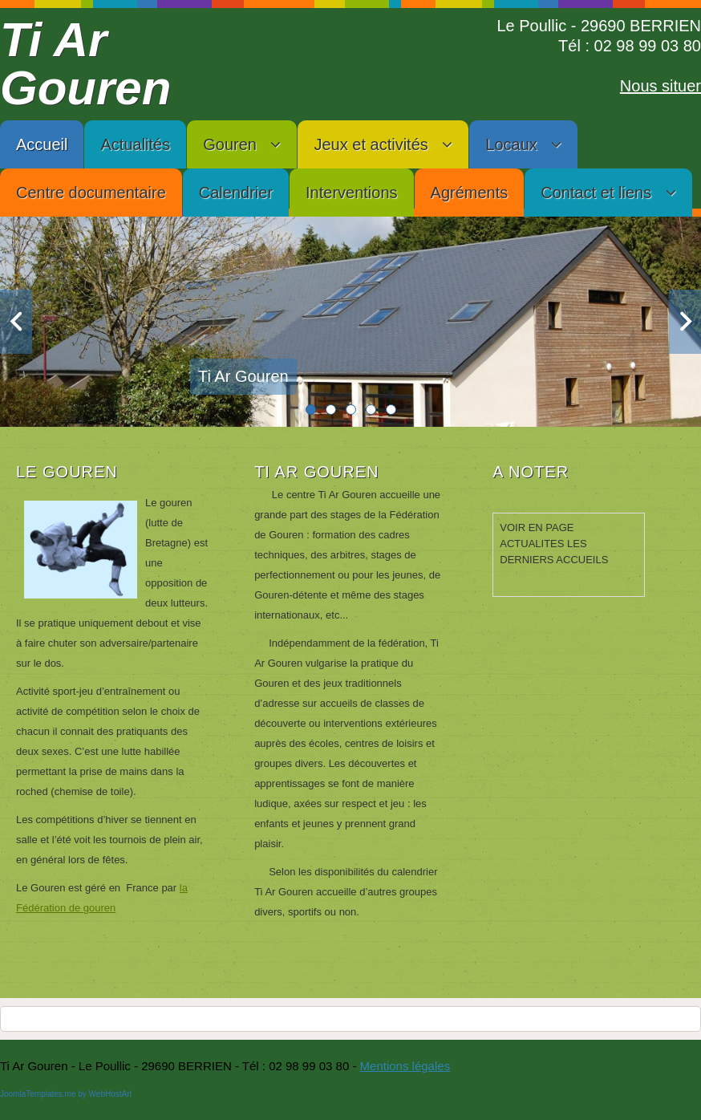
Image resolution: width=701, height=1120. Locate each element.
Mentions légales (405, 1066)
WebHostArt (110, 1094)
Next (685, 322)
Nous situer (660, 86)
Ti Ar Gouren (85, 64)
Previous (16, 322)
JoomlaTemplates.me (37, 1094)
